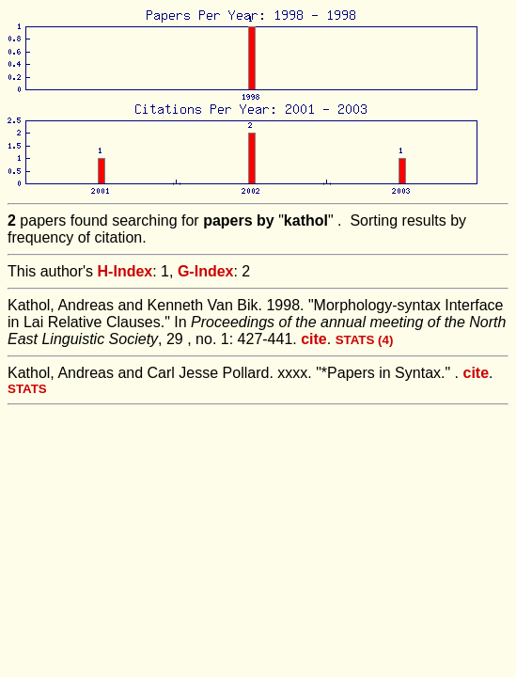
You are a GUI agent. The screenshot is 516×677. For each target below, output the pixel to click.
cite (314, 339)
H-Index (125, 271)
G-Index (206, 271)
